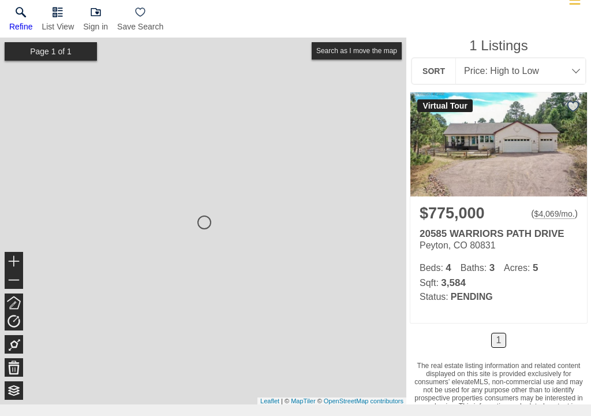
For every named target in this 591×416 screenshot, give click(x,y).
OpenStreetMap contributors (363, 401)
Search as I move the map (356, 51)
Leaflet (269, 401)
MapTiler (303, 401)
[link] (21, 21)
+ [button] (14, 262)
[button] (57, 21)
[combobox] (517, 71)
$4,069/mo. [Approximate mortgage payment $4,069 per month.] (554, 213)
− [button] (14, 280)
